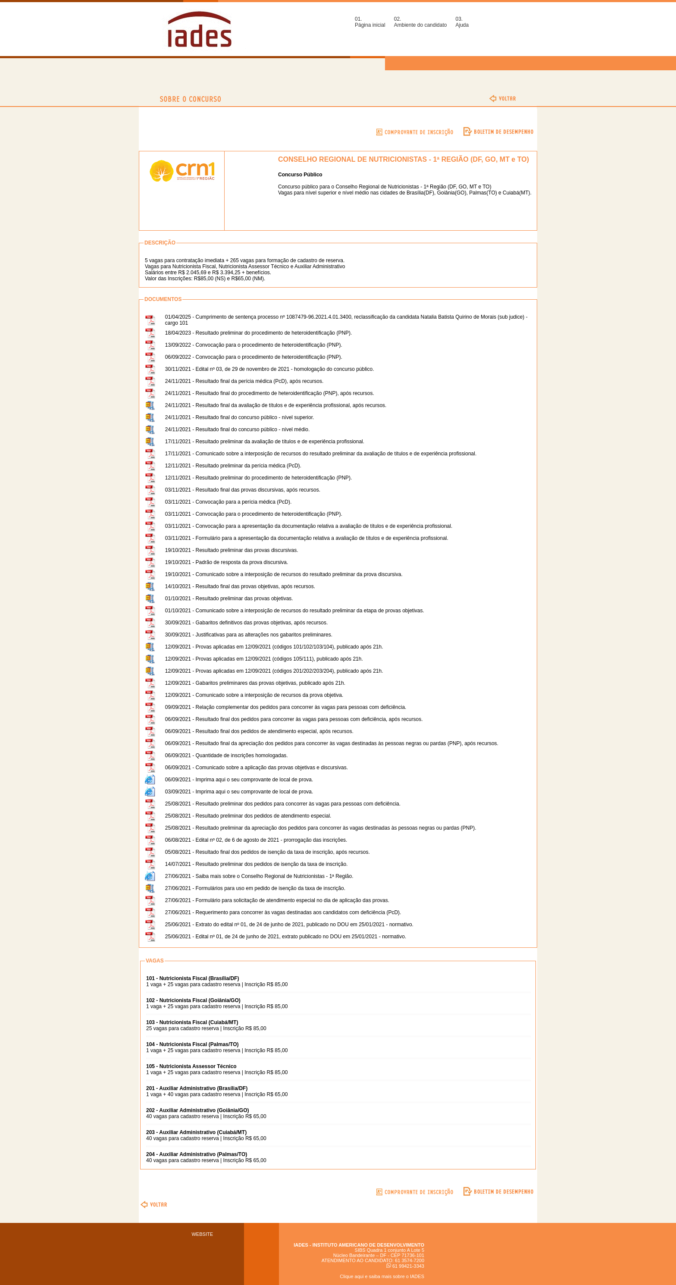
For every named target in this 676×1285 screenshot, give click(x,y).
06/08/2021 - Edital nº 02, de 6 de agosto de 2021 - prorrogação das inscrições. (256, 840)
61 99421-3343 (405, 1266)
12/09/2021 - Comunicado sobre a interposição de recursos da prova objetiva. (254, 695)
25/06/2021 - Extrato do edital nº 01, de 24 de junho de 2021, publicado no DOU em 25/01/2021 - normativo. (289, 924)
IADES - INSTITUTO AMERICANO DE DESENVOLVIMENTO (359, 1244)
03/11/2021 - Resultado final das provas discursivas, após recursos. (242, 490)
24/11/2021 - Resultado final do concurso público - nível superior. (239, 417)
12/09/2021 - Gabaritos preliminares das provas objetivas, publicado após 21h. (255, 683)
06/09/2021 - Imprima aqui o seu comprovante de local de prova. (239, 780)
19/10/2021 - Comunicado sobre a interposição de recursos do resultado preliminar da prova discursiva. (284, 574)
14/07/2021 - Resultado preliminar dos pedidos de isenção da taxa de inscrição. (256, 864)
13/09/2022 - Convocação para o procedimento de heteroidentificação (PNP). (253, 345)
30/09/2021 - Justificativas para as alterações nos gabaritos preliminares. (248, 635)
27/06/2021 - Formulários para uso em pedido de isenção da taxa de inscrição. (255, 888)
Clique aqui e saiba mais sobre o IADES (382, 1276)
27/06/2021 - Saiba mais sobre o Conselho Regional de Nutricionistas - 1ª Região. (259, 876)
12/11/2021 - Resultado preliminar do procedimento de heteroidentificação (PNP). (258, 478)
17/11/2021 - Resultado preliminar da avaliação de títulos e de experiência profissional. (264, 442)
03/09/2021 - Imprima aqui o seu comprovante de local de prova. (239, 792)
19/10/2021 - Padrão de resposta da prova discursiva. (226, 562)
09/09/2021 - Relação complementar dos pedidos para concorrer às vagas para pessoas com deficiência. (286, 707)
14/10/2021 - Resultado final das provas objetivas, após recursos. (240, 586)
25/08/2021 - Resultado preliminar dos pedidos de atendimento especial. (248, 816)
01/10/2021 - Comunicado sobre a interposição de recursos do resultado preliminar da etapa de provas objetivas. (294, 611)
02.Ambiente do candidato (420, 22)
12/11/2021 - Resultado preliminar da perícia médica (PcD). (233, 466)
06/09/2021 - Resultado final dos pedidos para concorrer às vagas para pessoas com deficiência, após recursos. (294, 719)
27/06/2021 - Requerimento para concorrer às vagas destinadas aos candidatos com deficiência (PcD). (283, 912)
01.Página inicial (370, 22)
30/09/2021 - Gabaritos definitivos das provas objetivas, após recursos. (246, 623)
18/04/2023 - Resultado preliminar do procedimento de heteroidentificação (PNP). (258, 333)
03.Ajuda (462, 22)
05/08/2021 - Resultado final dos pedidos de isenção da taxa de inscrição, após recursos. (267, 852)
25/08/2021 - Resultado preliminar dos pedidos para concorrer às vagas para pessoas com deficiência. (283, 804)
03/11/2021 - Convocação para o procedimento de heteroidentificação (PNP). (253, 514)
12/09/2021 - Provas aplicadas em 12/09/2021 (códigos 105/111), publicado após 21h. (264, 659)
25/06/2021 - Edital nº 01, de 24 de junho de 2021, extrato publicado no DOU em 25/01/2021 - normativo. (285, 937)
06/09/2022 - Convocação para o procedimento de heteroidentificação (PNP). (253, 357)
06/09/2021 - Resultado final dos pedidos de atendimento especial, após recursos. (259, 731)
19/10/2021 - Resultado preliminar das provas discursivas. (231, 550)
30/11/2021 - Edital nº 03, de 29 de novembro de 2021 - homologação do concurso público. (269, 369)
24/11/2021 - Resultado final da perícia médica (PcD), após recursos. (244, 381)
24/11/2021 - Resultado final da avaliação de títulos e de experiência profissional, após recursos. (276, 405)
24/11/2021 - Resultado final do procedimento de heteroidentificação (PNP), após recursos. (269, 393)
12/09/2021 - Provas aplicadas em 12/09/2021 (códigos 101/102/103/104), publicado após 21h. (274, 647)
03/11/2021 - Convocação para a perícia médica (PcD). (228, 502)
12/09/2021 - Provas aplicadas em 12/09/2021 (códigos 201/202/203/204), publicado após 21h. (274, 671)
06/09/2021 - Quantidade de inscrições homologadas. (226, 755)
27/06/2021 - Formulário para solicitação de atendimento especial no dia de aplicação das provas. (277, 900)
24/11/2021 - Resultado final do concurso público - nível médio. (237, 429)
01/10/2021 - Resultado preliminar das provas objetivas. (229, 598)
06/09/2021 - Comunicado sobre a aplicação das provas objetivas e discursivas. (256, 768)
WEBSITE (202, 1234)
